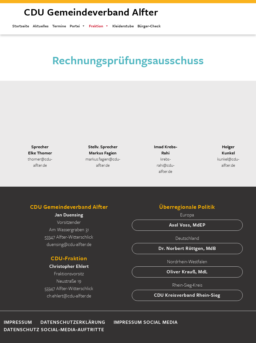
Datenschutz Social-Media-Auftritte (54, 329)
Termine (59, 26)
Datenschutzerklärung (72, 322)
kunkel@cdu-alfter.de (228, 162)
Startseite (20, 26)
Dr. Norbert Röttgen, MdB (187, 248)
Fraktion (99, 26)
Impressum (18, 322)
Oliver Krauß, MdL (187, 271)
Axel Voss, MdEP (187, 224)
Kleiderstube (123, 26)
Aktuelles (41, 26)
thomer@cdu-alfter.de (40, 162)
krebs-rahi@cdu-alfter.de (165, 165)
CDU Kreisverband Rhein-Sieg (187, 295)
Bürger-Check (149, 26)
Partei (77, 26)
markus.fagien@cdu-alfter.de (102, 162)
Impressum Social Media (146, 322)
